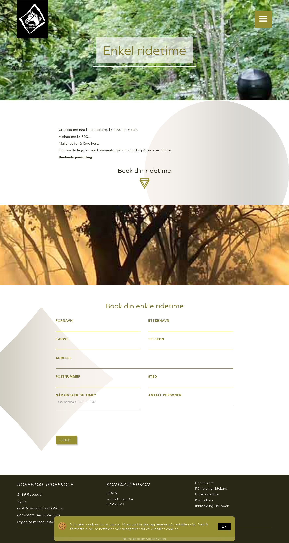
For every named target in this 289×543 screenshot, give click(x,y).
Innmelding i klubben (212, 506)
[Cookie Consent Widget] (144, 528)
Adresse (64, 358)
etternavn (158, 320)
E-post (62, 339)
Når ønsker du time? (76, 395)
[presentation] (86, 423)
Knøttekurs (204, 500)
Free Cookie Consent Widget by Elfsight (144, 539)
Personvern (204, 482)
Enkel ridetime (207, 494)
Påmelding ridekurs (211, 488)
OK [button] (224, 526)
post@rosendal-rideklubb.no (40, 508)
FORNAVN (64, 320)
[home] (32, 19)
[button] (263, 19)
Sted (152, 376)
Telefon (156, 339)
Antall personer (165, 395)
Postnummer (68, 376)
